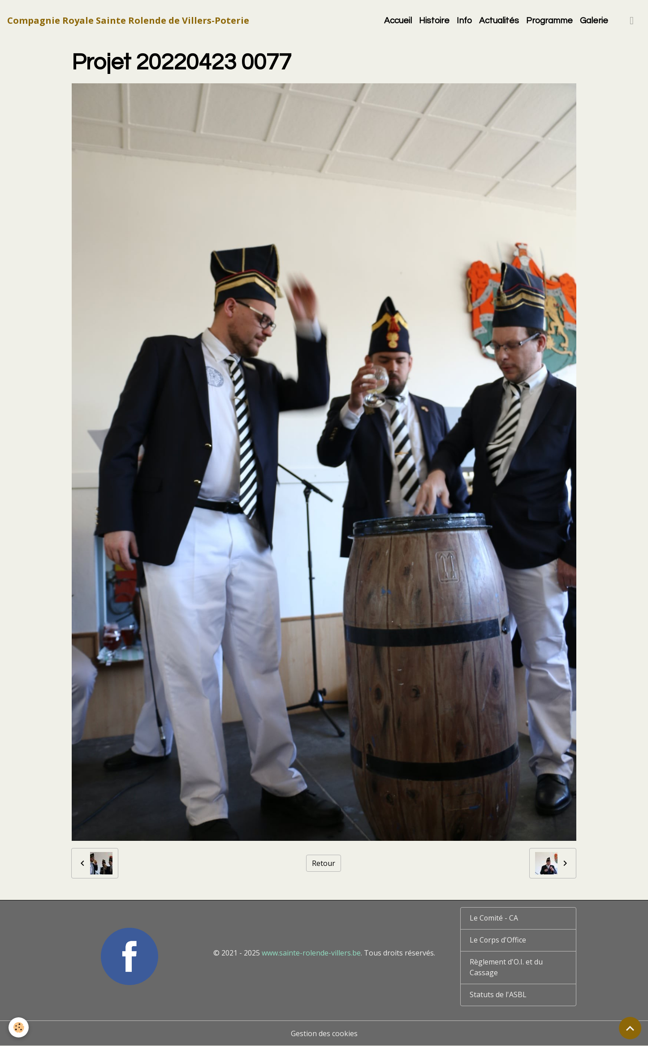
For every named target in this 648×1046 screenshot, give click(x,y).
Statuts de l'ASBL (498, 995)
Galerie (594, 20)
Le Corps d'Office (498, 940)
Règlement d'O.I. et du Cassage (506, 967)
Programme (549, 20)
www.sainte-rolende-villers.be (311, 953)
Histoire (434, 20)
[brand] (128, 20)
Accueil (398, 20)
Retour (323, 863)
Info (464, 20)
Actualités (499, 20)
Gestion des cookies (324, 1033)
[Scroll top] (630, 1028)
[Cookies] (19, 1027)
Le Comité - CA (494, 918)
